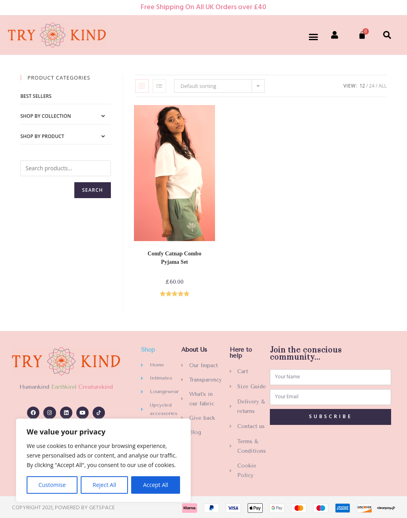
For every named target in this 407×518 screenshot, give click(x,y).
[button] (313, 37)
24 (372, 85)
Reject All (104, 485)
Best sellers (35, 96)
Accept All (155, 485)
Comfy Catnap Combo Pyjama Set (174, 258)
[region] (103, 460)
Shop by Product (42, 136)
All (383, 85)
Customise (52, 485)
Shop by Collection (45, 116)
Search (92, 190)
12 (362, 85)
